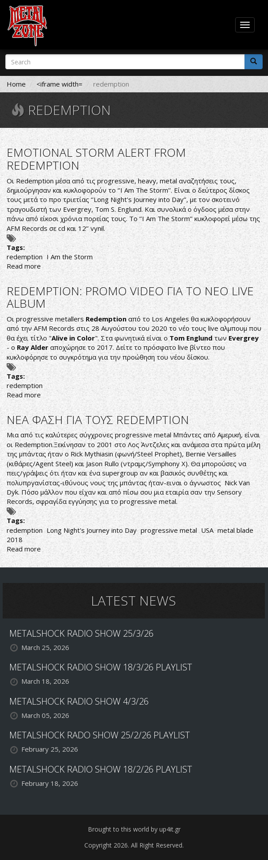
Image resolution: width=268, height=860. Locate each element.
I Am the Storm (70, 256)
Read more (24, 266)
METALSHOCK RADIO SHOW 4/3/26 (79, 701)
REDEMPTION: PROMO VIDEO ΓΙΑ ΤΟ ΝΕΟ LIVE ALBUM (130, 297)
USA (207, 530)
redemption (25, 256)
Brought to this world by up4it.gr (134, 829)
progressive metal (169, 530)
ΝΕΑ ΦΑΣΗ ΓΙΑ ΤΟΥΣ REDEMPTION (98, 420)
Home (16, 83)
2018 (15, 539)
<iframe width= (59, 83)
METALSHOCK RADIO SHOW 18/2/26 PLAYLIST (100, 769)
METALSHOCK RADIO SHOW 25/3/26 (81, 633)
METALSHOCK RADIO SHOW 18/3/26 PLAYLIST (100, 667)
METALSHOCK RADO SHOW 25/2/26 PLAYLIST (99, 735)
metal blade (235, 530)
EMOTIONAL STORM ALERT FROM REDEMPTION (96, 158)
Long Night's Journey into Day (92, 530)
